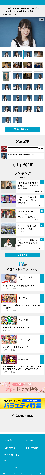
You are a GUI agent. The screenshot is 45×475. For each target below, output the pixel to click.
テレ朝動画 (30, 440)
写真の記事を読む (22, 129)
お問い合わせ (10, 448)
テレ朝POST (22, 2)
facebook (22, 421)
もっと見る (22, 255)
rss (28, 421)
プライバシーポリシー (12, 458)
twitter (16, 421)
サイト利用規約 (32, 448)
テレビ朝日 (9, 440)
